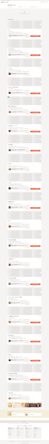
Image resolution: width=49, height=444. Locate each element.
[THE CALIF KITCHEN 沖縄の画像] (24, 273)
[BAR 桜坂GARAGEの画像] (24, 254)
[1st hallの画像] (24, 177)
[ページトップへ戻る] (24, 421)
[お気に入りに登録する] (40, 30)
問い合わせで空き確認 (35, 112)
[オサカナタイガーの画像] (24, 387)
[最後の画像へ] (40, 24)
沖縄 (22, 423)
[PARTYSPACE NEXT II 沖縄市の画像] (24, 368)
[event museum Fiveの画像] (24, 44)
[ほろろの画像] (24, 215)
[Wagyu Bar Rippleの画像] (24, 330)
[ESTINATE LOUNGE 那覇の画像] (24, 235)
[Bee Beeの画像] (24, 349)
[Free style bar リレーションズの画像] (24, 120)
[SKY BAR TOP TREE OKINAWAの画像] (24, 82)
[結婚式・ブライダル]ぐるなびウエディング (11, 423)
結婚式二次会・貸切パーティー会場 (18, 423)
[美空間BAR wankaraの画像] (24, 196)
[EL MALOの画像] (24, 158)
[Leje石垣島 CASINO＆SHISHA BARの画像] (24, 311)
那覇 (23, 423)
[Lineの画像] (24, 25)
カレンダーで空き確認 (35, 55)
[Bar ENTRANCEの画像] (24, 139)
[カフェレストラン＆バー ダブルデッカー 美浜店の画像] (24, 292)
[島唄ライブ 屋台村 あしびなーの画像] (24, 101)
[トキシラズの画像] (24, 63)
